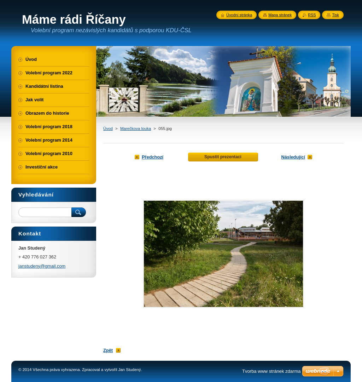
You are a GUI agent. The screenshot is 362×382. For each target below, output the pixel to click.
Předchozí (152, 157)
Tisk (335, 15)
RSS (312, 15)
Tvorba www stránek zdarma (271, 371)
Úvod (108, 128)
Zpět (108, 350)
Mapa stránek (280, 15)
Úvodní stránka (239, 15)
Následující (293, 157)
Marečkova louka (135, 128)
